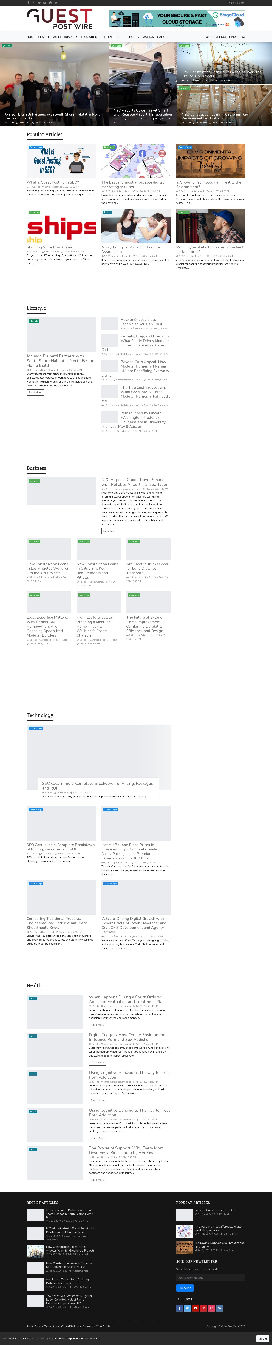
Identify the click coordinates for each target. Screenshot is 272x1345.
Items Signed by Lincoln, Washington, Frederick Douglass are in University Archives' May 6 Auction (133, 420)
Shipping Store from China (49, 247)
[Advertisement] (99, 290)
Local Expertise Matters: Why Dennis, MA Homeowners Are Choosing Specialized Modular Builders (47, 626)
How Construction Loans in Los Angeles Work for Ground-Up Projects (221, 74)
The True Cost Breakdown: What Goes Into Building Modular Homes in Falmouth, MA (135, 394)
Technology (36, 147)
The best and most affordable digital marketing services (132, 184)
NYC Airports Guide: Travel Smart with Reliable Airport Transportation (143, 112)
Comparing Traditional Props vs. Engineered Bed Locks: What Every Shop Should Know (57, 923)
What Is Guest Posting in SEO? (53, 182)
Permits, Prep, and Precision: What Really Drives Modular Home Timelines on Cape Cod (135, 343)
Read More (35, 392)
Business (116, 45)
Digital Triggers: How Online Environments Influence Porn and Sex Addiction (128, 1037)
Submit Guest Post (222, 37)
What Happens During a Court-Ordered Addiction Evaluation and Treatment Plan (127, 999)
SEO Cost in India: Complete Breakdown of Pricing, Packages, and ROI (98, 786)
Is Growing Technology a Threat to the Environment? (208, 184)
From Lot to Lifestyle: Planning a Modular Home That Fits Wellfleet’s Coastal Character (95, 626)
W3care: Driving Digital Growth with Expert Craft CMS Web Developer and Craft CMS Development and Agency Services (133, 925)
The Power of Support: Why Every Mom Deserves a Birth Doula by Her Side (126, 1150)
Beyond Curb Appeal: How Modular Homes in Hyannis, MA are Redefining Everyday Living (135, 368)
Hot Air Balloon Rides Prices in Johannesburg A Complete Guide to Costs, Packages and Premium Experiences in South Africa (131, 851)
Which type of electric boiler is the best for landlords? (209, 249)
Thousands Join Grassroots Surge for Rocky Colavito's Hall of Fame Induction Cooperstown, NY (69, 1299)
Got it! (263, 1339)
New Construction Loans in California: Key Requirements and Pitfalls (215, 116)
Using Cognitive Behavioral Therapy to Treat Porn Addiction (129, 1075)
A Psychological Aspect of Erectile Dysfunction (130, 249)
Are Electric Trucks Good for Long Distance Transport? (147, 568)
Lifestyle (7, 45)
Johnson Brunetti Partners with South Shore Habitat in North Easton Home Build (53, 116)
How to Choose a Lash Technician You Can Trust (141, 322)
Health (107, 212)
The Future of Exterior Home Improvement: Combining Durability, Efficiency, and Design (145, 624)
